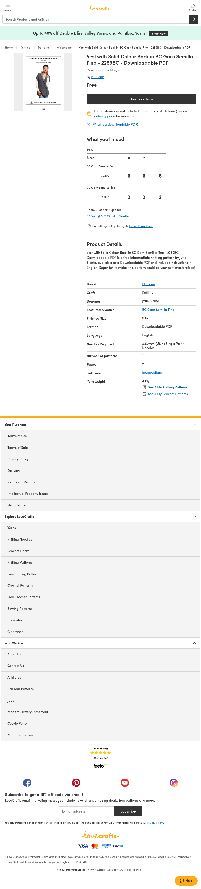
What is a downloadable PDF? (116, 124)
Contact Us (15, 665)
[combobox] (95, 19)
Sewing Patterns (19, 608)
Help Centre (16, 505)
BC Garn (97, 77)
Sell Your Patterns (20, 688)
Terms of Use (17, 436)
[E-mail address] (87, 811)
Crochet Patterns (20, 585)
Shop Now (160, 33)
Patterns (43, 47)
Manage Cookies (20, 735)
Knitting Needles (19, 539)
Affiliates (14, 677)
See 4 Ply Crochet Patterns (168, 393)
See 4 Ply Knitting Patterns (167, 387)
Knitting (25, 47)
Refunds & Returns (21, 482)
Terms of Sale (17, 447)
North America (96, 869)
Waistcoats (64, 47)
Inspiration (15, 620)
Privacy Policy (17, 459)
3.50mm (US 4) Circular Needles (122, 216)
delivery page (105, 116)
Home (9, 47)
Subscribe (128, 811)
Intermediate (152, 372)
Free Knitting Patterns (23, 574)
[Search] (193, 19)
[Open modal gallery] (43, 82)
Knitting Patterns (19, 562)
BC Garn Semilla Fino (158, 309)
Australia (125, 869)
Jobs (10, 700)
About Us (14, 654)
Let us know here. (141, 226)
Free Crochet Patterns (23, 597)
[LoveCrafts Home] (101, 834)
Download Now (150, 100)
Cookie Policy (17, 723)
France (137, 869)
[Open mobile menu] (7, 8)
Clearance (15, 631)
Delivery (13, 470)
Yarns (11, 527)
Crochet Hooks (18, 551)
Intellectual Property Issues (27, 493)
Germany (112, 869)
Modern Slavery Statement (27, 712)
